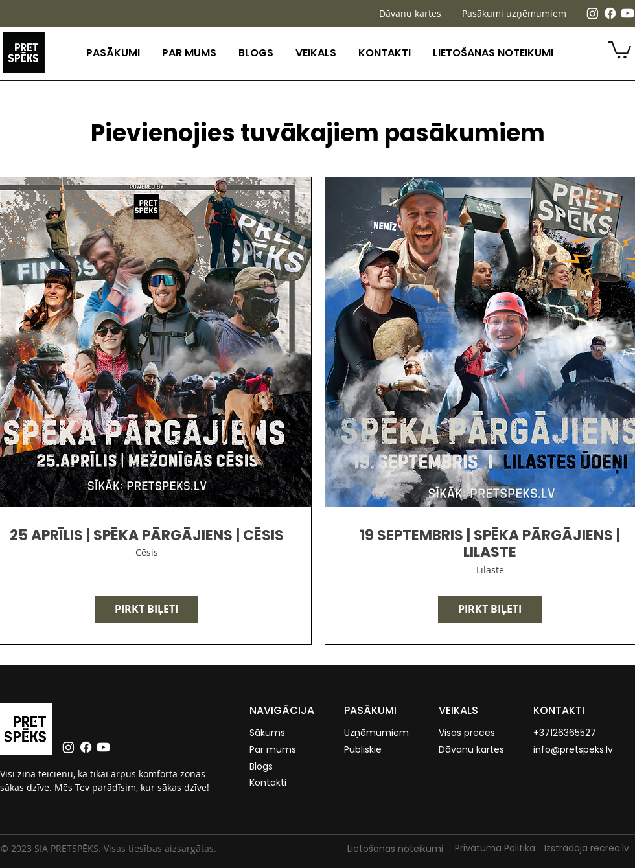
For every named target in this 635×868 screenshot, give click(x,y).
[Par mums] (275, 750)
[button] (113, 53)
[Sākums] (275, 733)
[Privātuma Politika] (492, 848)
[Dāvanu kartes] (410, 13)
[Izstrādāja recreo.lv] (589, 848)
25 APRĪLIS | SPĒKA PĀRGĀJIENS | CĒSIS (147, 535)
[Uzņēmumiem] (379, 733)
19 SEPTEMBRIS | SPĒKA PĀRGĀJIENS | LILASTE (490, 544)
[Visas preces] (469, 733)
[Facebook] (610, 13)
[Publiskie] (370, 750)
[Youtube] (627, 13)
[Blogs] (275, 767)
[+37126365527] (568, 733)
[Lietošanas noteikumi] (393, 849)
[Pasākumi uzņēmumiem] (514, 13)
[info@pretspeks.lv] (583, 750)
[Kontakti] (275, 783)
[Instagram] (592, 13)
